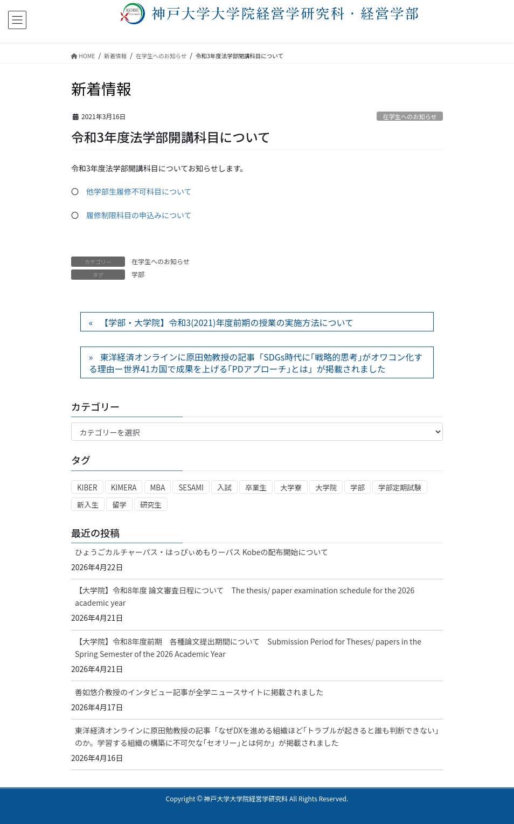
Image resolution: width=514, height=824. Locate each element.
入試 (224, 487)
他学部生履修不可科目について (139, 191)
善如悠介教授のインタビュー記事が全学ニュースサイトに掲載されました (199, 692)
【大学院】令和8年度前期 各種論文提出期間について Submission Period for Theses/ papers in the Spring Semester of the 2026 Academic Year (248, 647)
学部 (137, 274)
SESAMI (191, 487)
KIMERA (124, 487)
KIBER (87, 487)
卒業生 (256, 487)
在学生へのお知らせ (409, 116)
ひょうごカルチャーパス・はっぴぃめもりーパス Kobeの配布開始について (201, 551)
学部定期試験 (399, 487)
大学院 (326, 487)
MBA (157, 487)
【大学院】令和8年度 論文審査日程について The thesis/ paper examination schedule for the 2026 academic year (244, 596)
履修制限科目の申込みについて (139, 215)
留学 (119, 505)
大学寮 (291, 487)
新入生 (88, 505)
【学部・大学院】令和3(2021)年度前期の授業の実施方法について (226, 322)
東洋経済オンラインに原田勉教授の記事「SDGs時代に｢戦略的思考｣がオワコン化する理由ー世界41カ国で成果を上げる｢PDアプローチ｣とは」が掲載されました (256, 362)
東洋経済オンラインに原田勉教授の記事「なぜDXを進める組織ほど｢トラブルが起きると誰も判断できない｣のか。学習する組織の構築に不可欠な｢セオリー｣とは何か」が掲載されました (257, 736)
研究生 (151, 505)
